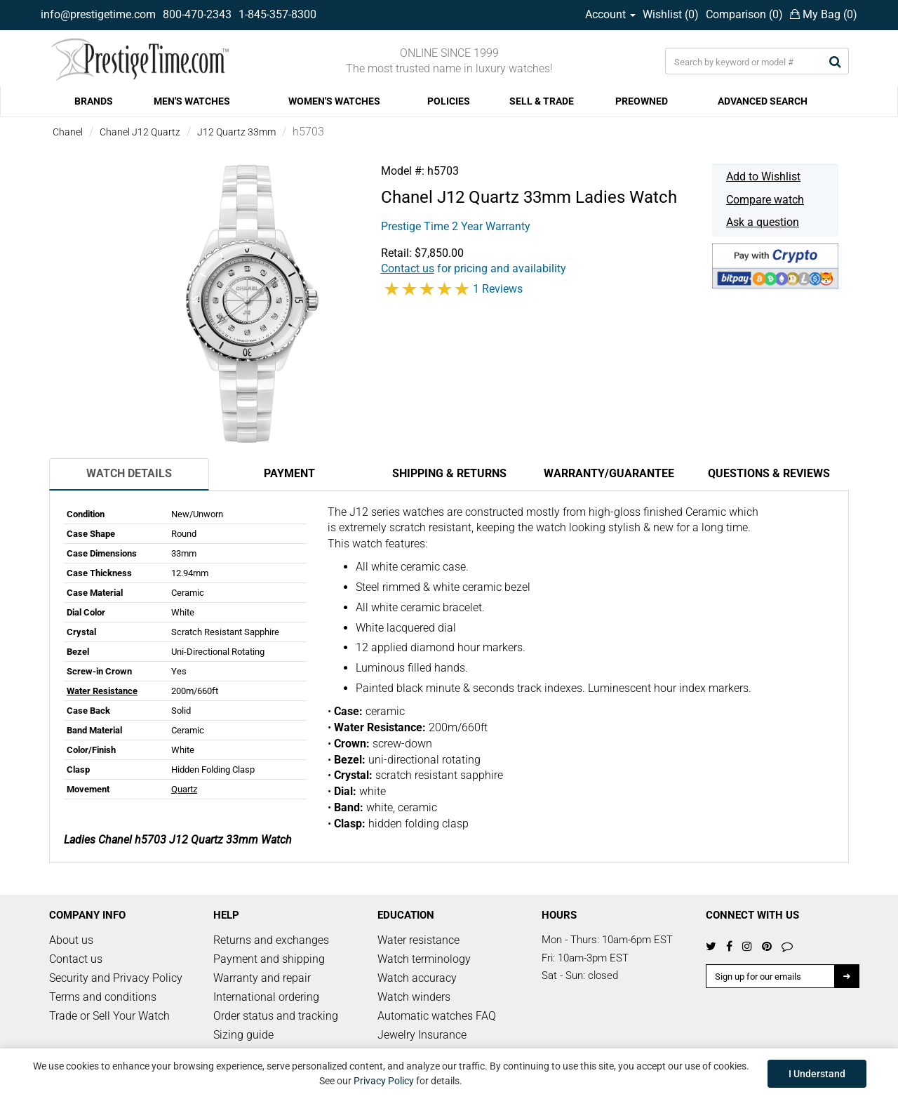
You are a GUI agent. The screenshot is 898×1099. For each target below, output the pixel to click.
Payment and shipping (269, 959)
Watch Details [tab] (129, 473)
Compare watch (765, 199)
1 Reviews (498, 288)
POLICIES (448, 101)
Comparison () (744, 14)
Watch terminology (424, 959)
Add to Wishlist (763, 176)
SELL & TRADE (541, 101)
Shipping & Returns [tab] (449, 473)
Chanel (68, 132)
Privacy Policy (384, 1080)
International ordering (266, 997)
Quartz (184, 789)
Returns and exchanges (271, 940)
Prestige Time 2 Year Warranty (455, 226)
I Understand (817, 1073)
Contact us (75, 959)
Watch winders (413, 997)
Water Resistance (102, 691)
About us (71, 940)
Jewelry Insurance (422, 1034)
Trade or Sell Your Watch (109, 1016)
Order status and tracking (275, 1016)
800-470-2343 (197, 14)
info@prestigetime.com (98, 14)
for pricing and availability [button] (473, 268)
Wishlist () (671, 14)
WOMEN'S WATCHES (334, 101)
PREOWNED (641, 101)
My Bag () (823, 14)
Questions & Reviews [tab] (769, 473)
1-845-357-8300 (277, 14)
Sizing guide (243, 1034)
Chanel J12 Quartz (140, 132)
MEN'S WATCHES (192, 101)
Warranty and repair (262, 978)
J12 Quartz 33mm (236, 132)
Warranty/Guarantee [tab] (609, 473)
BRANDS (93, 101)
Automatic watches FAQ (436, 1016)
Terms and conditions (102, 997)
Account (610, 14)
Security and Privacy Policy (115, 978)
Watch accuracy (417, 978)
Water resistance (418, 940)
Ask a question (762, 222)
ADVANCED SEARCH (762, 101)
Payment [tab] (289, 473)
